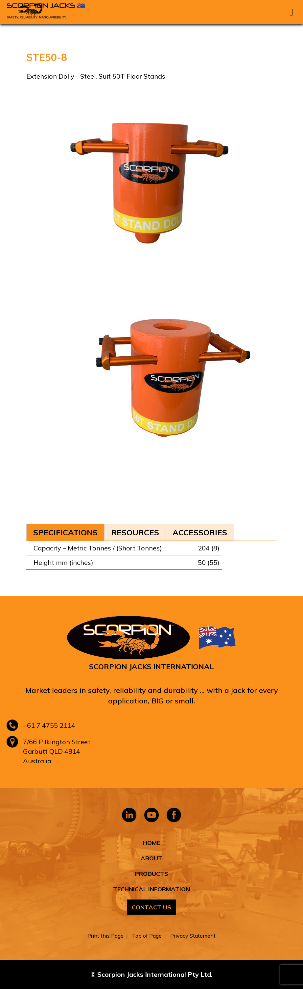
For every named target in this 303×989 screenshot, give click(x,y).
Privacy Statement (193, 935)
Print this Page (105, 935)
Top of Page (147, 935)
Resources (135, 532)
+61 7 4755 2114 (49, 725)
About (151, 858)
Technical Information (151, 889)
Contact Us (151, 907)
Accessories (200, 532)
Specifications (65, 532)
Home (151, 843)
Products (151, 873)
